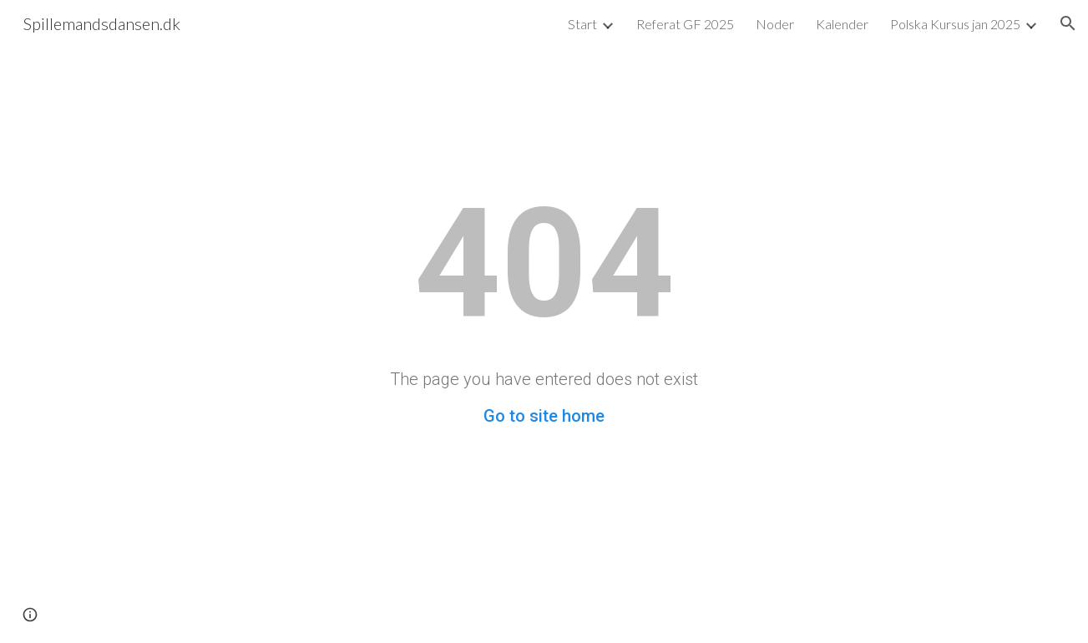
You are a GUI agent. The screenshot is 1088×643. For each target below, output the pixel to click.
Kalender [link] (842, 24)
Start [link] (582, 24)
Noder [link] (775, 24)
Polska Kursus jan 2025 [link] (955, 24)
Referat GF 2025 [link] (685, 24)
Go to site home (544, 416)
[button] (1068, 23)
